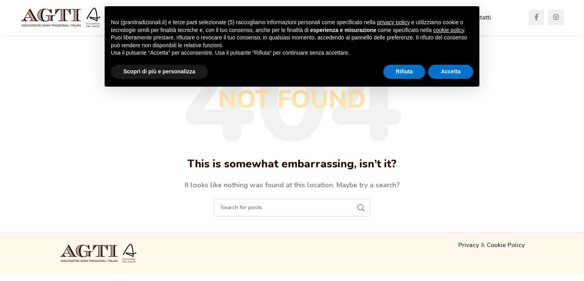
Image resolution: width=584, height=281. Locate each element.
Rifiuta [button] (404, 71)
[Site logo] (60, 17)
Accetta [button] (451, 71)
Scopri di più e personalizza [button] (159, 71)
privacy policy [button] (393, 22)
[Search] (292, 208)
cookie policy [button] (448, 30)
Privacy (468, 245)
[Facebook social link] (536, 17)
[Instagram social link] (556, 17)
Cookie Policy (506, 245)
